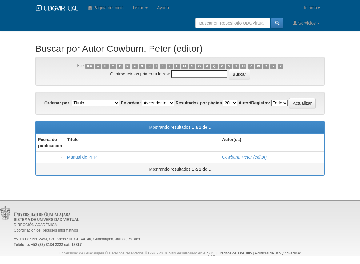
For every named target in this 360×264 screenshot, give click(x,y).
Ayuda (163, 7)
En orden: (131, 102)
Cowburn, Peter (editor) (244, 157)
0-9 (89, 66)
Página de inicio (106, 7)
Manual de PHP (82, 157)
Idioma (312, 7)
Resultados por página (198, 102)
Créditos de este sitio (235, 253)
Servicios (306, 23)
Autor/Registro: (254, 102)
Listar (140, 7)
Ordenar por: (57, 102)
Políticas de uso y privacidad (278, 253)
